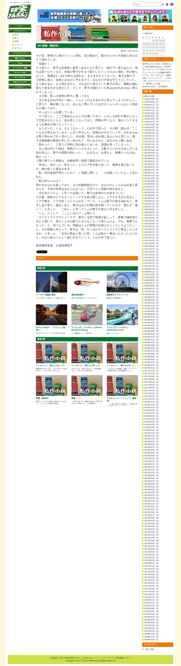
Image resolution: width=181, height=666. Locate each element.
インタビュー (20, 87)
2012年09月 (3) (151, 540)
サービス (18, 48)
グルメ (20, 63)
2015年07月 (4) (151, 447)
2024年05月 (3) (151, 161)
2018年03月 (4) (151, 362)
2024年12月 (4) (151, 141)
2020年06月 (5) (151, 286)
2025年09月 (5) (151, 116)
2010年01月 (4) (151, 631)
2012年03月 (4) (151, 557)
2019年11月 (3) (151, 305)
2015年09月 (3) (151, 441)
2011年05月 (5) (151, 586)
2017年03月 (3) (151, 393)
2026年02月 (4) (151, 102)
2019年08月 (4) (151, 314)
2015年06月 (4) (151, 450)
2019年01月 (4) (151, 334)
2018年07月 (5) (151, 351)
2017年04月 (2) (151, 390)
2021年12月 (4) (151, 235)
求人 (17, 38)
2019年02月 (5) (151, 331)
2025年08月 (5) (151, 119)
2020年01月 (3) (151, 300)
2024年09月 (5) (151, 150)
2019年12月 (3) (151, 303)
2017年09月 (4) (151, 376)
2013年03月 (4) (151, 526)
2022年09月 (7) (151, 209)
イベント (18, 45)
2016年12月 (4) (151, 402)
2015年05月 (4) (151, 453)
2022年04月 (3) (151, 223)
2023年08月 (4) (151, 184)
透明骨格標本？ (78, 295)
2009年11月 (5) (151, 637)
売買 (17, 41)
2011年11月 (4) (151, 569)
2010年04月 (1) (151, 622)
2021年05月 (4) (151, 255)
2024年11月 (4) (151, 144)
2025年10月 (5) (151, 113)
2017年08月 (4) (151, 379)
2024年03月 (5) (151, 164)
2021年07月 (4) (151, 249)
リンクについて (106, 658)
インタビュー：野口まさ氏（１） (121, 365)
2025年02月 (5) (151, 136)
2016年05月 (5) (151, 419)
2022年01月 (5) (151, 232)
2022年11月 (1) (151, 206)
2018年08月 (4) (151, 348)
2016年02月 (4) (151, 427)
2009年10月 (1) (151, 639)
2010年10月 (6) (151, 605)
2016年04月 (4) (151, 422)
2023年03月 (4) (151, 195)
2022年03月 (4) (151, 226)
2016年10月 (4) (151, 407)
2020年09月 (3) (151, 277)
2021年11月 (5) (151, 238)
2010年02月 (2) (151, 628)
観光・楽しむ (20, 58)
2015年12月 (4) (151, 433)
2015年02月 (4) (151, 461)
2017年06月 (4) (151, 385)
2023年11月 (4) (151, 175)
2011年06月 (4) (151, 583)
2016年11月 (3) (151, 405)
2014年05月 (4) (151, 487)
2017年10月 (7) (151, 373)
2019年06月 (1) (151, 320)
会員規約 (54, 658)
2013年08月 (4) (151, 512)
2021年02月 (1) (151, 263)
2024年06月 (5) (151, 158)
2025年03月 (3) (151, 133)
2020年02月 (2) (151, 297)
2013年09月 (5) (151, 509)
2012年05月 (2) (151, 552)
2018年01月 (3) (151, 368)
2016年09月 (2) (151, 410)
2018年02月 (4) (151, 365)
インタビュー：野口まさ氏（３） (51, 365)
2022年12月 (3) (151, 204)
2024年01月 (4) (151, 170)
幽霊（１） (76, 398)
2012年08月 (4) (151, 543)
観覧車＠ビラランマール (118, 295)
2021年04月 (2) (151, 257)
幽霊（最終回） (43, 398)
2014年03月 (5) (151, 492)
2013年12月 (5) (151, 501)
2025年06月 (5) (151, 124)
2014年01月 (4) (151, 498)
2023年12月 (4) (151, 172)
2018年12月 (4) (151, 337)
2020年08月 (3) (151, 280)
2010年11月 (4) (151, 603)
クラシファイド (20, 31)
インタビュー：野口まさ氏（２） (86, 365)
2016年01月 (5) (151, 430)
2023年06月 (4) (151, 189)
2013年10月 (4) (151, 506)
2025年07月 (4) (151, 122)
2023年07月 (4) (151, 187)
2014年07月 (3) (151, 481)
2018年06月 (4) (151, 354)
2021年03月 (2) (151, 260)
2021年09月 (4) (151, 243)
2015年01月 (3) (151, 464)
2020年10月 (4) (151, 274)
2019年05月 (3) (151, 322)
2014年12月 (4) (151, 467)
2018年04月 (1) (151, 359)
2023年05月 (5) (151, 192)
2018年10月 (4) (151, 342)
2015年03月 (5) (151, 458)
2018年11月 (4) (151, 339)
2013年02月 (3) (151, 529)
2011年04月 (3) (151, 588)
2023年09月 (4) (151, 181)
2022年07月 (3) (151, 215)
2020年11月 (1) (151, 272)
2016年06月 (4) (151, 416)
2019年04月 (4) (151, 325)
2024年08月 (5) (151, 153)
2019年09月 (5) (151, 311)
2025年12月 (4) (151, 107)
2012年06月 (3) (151, 549)
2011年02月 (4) (151, 594)
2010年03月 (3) (151, 625)
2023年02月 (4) (151, 198)
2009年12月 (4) (151, 634)
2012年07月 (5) (151, 546)
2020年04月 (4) (151, 291)
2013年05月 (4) (151, 521)
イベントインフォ (20, 53)
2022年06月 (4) (151, 218)
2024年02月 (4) (151, 167)
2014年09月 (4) (151, 475)
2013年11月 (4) (151, 504)
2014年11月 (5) (151, 470)
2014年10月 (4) (151, 472)
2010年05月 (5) (151, 620)
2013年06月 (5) (151, 518)
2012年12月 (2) (151, 532)
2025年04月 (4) (151, 130)
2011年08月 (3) (151, 577)
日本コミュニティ (20, 82)
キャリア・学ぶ (20, 72)
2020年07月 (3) (151, 283)
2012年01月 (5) (151, 563)
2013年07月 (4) (151, 515)
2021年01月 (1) (151, 266)
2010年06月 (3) (151, 617)
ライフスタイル (20, 77)
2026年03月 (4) (151, 99)
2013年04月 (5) (151, 523)
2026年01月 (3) (151, 105)
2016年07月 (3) (151, 413)
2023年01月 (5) (151, 201)
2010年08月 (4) (151, 611)
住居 (17, 34)
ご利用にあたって (89, 658)
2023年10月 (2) (151, 178)
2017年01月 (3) (151, 399)
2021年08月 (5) (151, 246)
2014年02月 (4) (151, 495)
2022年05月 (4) (151, 221)
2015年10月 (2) (151, 438)
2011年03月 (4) (151, 591)
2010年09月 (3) (151, 608)
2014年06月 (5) (151, 484)
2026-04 (148, 33)
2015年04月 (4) (151, 455)
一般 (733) (149, 649)
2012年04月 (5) (151, 555)
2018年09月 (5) (151, 345)
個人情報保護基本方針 (70, 658)
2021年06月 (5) (151, 252)
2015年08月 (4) (151, 444)
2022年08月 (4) (151, 212)
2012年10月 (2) (151, 538)
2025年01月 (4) (151, 139)
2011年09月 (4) (151, 574)
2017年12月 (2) (151, 371)
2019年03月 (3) (151, 328)
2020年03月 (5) (151, 294)
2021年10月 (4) (151, 240)
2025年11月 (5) (151, 110)
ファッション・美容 (20, 67)
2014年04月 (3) (151, 489)
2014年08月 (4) (151, 478)
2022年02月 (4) (151, 229)
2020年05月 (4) (151, 289)
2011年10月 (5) (151, 571)
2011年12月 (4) (151, 566)
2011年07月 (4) (151, 580)
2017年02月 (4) (151, 396)
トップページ (20, 26)
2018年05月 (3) (151, 356)
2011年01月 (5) (151, 597)
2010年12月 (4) (151, 600)
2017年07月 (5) (151, 382)
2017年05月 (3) (151, 388)
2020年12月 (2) (151, 269)
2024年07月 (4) (151, 156)
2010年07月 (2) (151, 614)
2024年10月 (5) (151, 147)
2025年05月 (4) (151, 127)
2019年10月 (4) (151, 308)
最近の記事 (149, 96)
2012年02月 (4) (151, 560)
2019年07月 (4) (151, 317)
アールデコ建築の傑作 (46, 295)
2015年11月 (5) (151, 436)
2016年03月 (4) (151, 424)
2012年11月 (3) (151, 535)
